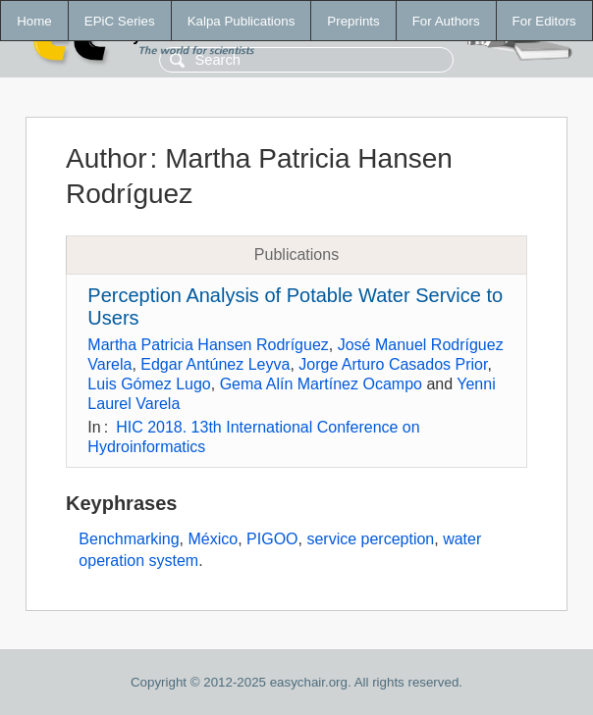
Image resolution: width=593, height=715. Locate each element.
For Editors (544, 21)
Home (34, 21)
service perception (370, 539)
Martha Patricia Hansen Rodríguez (207, 344)
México (214, 539)
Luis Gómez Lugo (148, 384)
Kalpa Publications (242, 21)
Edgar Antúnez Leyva (215, 364)
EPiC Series (119, 21)
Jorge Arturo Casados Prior (392, 364)
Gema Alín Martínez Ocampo (321, 384)
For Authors (446, 21)
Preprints (353, 21)
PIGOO (271, 539)
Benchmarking (129, 539)
